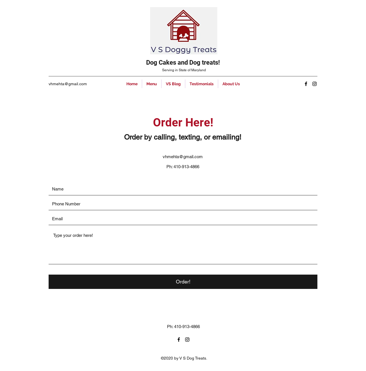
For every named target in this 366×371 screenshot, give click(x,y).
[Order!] (183, 282)
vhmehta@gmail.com (68, 84)
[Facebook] (306, 84)
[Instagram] (314, 84)
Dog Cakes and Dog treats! (183, 62)
